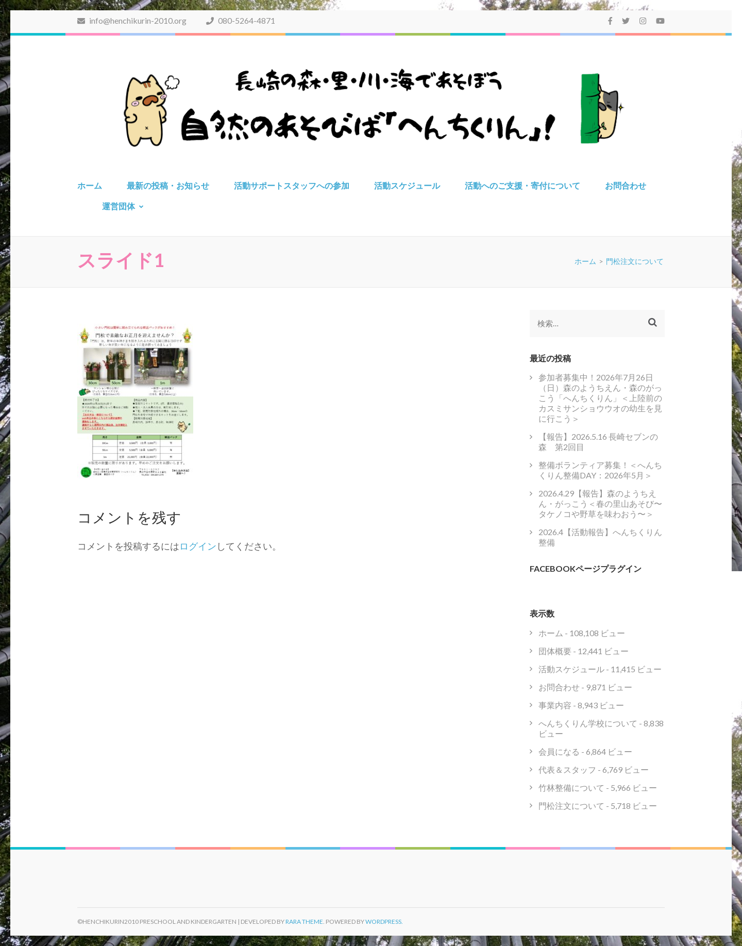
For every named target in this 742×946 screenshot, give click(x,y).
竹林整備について (571, 787)
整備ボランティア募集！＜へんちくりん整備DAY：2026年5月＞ (600, 470)
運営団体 (118, 206)
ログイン (197, 546)
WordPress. (384, 921)
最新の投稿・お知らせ (168, 185)
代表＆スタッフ (567, 769)
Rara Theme (304, 921)
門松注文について (571, 805)
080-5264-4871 (240, 20)
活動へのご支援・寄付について (522, 185)
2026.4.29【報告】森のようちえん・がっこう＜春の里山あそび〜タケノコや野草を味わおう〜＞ (600, 503)
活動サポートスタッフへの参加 (291, 185)
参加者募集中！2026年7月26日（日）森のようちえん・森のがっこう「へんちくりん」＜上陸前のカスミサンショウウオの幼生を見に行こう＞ (600, 397)
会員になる (559, 751)
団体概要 (554, 651)
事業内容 (554, 705)
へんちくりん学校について (587, 723)
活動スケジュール (407, 185)
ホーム (89, 185)
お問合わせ (625, 185)
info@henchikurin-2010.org (132, 20)
